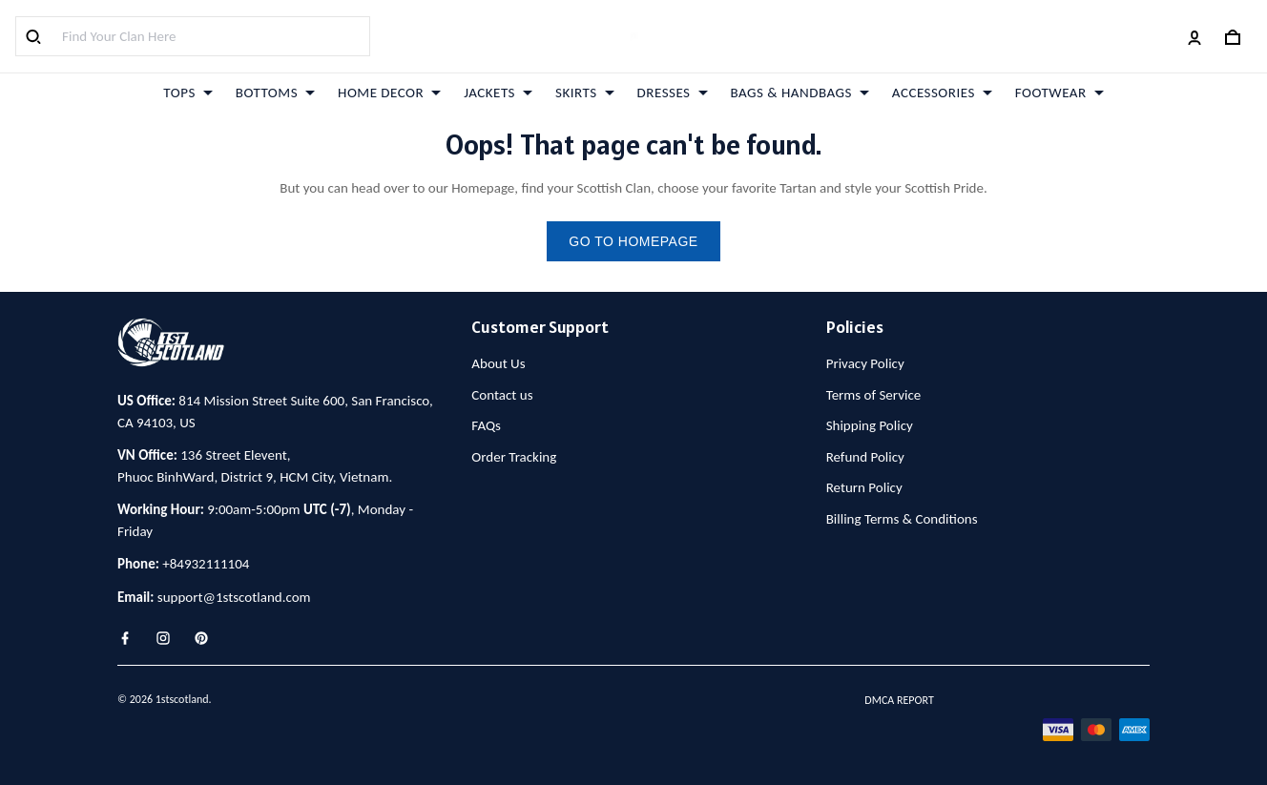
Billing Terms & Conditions (902, 518)
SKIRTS (584, 92)
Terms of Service (874, 394)
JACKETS (498, 92)
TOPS (187, 92)
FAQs (486, 425)
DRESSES (672, 92)
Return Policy (864, 487)
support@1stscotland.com (234, 597)
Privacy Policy (865, 363)
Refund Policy (865, 456)
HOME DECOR (389, 92)
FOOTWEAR (1059, 92)
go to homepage (633, 241)
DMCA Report (898, 700)
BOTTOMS (275, 92)
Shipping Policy (869, 425)
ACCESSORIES (942, 92)
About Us (498, 363)
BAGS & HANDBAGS (800, 92)
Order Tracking (513, 456)
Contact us (501, 394)
